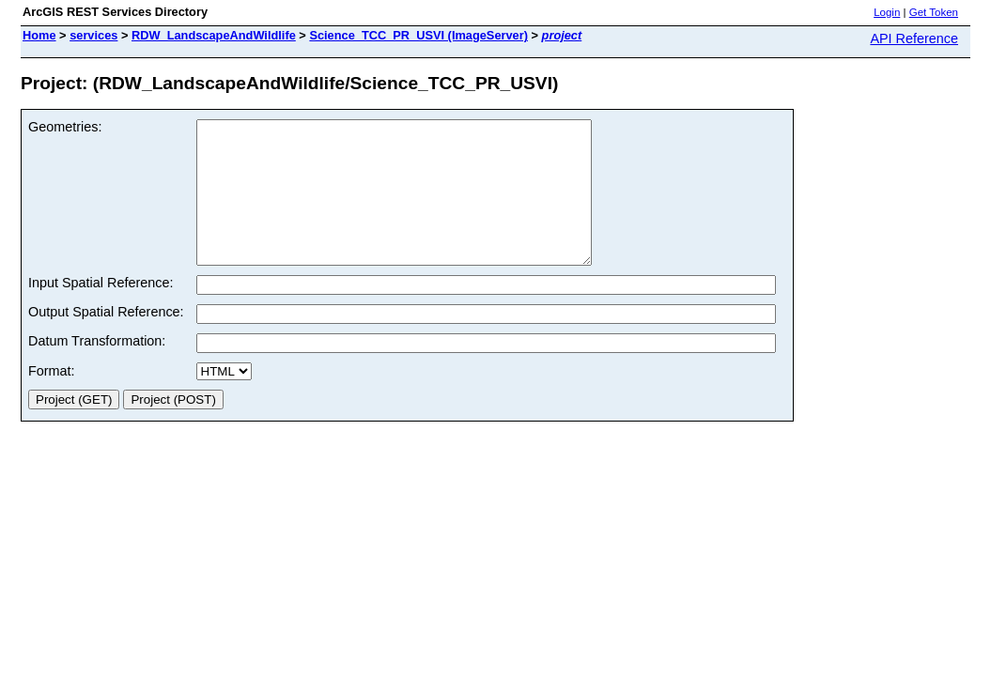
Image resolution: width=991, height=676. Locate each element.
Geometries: (64, 126)
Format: (51, 399)
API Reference (914, 38)
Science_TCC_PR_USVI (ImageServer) (418, 35)
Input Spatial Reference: (100, 310)
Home (39, 35)
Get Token (933, 12)
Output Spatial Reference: (106, 339)
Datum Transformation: (96, 368)
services (93, 35)
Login (887, 12)
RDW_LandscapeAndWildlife (214, 35)
